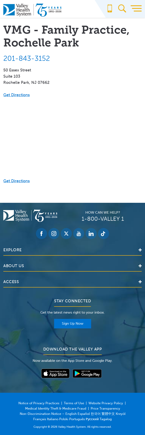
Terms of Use (74, 403)
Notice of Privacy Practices (38, 403)
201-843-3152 (26, 58)
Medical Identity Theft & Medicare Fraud (55, 408)
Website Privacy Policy (105, 403)
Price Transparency (105, 408)
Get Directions (16, 94)
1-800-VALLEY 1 (103, 218)
